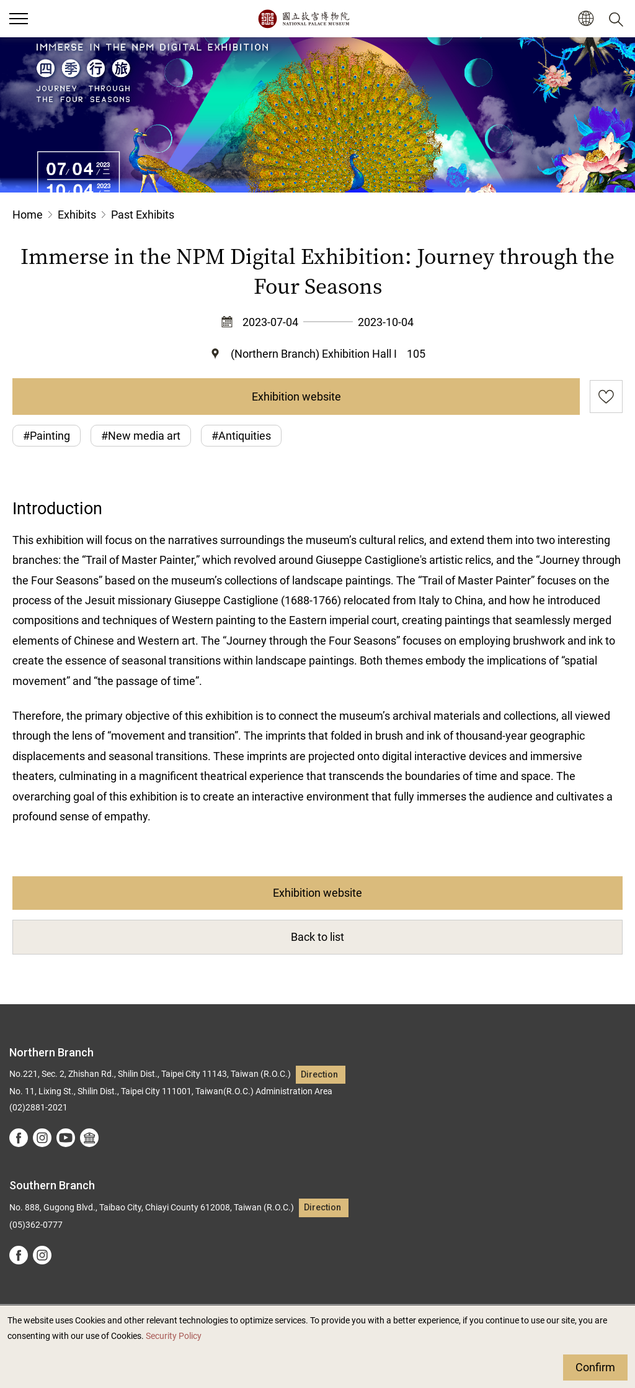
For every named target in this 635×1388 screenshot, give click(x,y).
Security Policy (174, 1336)
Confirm (595, 1367)
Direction (319, 1074)
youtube (65, 1137)
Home (27, 214)
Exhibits (77, 214)
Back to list (317, 936)
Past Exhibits (142, 214)
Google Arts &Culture (89, 1137)
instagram (42, 1137)
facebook (18, 1137)
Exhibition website (296, 396)
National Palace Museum (303, 18)
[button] (586, 19)
